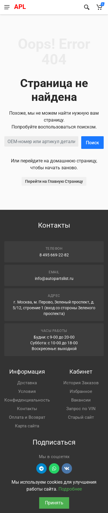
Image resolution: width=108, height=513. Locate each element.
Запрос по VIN (81, 408)
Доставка (27, 382)
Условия (27, 391)
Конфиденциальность (27, 400)
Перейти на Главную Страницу (54, 181)
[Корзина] (99, 7)
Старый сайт (81, 417)
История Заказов (81, 382)
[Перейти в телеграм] (41, 468)
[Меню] (6, 7)
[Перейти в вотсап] (54, 468)
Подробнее (70, 489)
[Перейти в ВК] (67, 468)
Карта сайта (27, 426)
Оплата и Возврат (27, 417)
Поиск (92, 142)
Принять (54, 503)
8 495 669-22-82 (54, 255)
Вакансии (81, 400)
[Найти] (86, 7)
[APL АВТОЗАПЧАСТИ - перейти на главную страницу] (45, 7)
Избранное (81, 391)
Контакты (27, 408)
